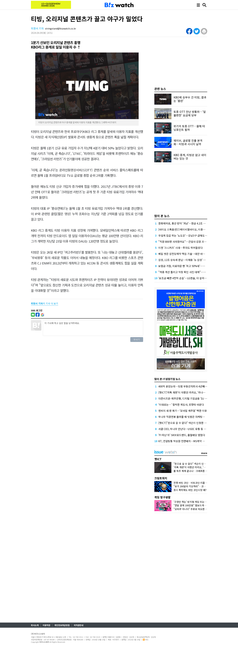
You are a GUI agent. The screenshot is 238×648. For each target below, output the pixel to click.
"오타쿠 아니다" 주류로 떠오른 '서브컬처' (195, 509)
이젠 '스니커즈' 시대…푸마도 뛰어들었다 (180, 248)
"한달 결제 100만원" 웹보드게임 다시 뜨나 (195, 505)
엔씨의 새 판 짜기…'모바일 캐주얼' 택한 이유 (182, 411)
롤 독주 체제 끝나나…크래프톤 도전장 (193, 471)
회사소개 (35, 625)
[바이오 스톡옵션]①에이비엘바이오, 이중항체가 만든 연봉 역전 (192, 229)
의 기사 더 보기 (44, 303)
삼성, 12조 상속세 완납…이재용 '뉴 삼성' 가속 (183, 260)
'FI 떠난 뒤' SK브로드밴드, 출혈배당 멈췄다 (181, 435)
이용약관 (46, 625)
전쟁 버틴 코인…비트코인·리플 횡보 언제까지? (197, 482)
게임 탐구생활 (162, 497)
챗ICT (158, 459)
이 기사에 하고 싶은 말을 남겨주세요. (93, 328)
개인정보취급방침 (62, 625)
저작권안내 (78, 625)
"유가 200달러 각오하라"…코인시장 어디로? (196, 486)
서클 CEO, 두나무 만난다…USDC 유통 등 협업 (183, 429)
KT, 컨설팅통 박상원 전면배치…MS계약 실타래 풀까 (186, 441)
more (204, 453)
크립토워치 (160, 478)
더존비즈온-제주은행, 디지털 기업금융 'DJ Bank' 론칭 (187, 398)
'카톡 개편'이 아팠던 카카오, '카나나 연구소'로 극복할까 (202, 467)
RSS (145, 639)
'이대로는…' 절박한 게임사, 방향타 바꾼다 (181, 404)
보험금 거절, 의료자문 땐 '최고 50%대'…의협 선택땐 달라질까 (191, 266)
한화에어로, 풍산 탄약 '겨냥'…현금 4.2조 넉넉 (183, 223)
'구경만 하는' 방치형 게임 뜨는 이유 (191, 501)
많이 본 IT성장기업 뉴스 (167, 379)
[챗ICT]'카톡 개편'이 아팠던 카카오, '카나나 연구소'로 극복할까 (192, 392)
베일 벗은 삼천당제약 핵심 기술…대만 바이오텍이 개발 (188, 254)
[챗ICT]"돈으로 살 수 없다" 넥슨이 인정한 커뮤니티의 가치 (190, 423)
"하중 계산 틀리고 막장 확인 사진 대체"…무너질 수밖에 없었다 (192, 272)
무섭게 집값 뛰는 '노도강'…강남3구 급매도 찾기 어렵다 (188, 235)
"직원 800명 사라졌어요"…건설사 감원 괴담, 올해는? (187, 241)
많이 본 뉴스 (162, 216)
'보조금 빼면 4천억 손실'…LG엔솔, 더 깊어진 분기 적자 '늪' (190, 278)
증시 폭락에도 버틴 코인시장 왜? (190, 490)
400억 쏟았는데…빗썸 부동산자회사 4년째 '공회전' (186, 386)
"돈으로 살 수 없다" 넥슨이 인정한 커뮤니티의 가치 (199, 463)
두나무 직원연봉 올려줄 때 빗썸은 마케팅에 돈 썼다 (185, 417)
